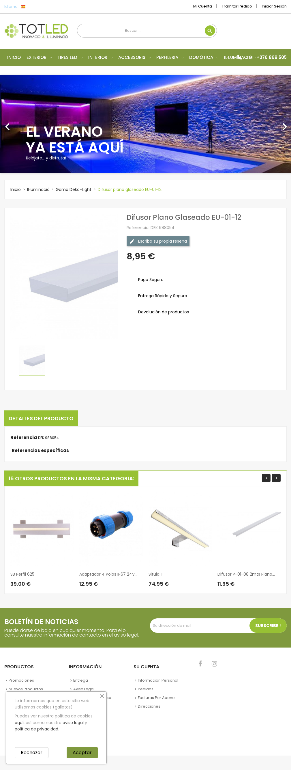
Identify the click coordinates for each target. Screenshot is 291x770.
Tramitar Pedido (237, 6)
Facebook (200, 663)
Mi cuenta (202, 6)
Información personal (158, 680)
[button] (22, 124)
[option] (145, 124)
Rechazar (31, 752)
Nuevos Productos (26, 689)
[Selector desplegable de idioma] (35, 6)
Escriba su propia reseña (158, 241)
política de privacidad (36, 729)
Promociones (21, 680)
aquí (19, 723)
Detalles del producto (41, 418)
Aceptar (82, 752)
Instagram (214, 663)
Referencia (23, 437)
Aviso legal (83, 689)
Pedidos (145, 689)
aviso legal (73, 723)
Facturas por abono (156, 697)
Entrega (80, 680)
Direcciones (149, 706)
